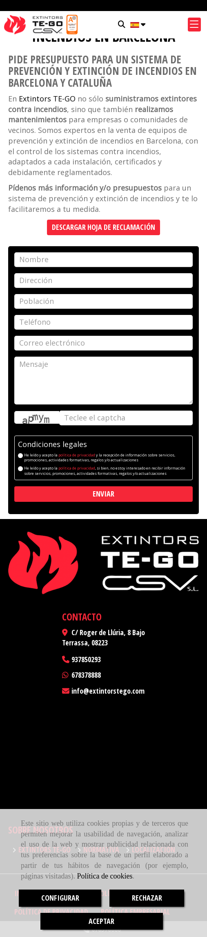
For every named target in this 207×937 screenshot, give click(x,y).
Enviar (103, 494)
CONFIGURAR (60, 898)
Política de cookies (104, 876)
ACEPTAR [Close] (101, 921)
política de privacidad (76, 455)
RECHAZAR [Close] (147, 898)
